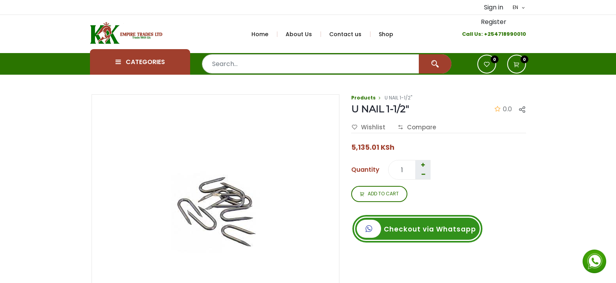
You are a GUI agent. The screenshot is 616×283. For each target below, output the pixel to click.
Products (363, 97)
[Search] (435, 64)
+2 (487, 34)
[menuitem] (264, 34)
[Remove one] (423, 174)
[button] (516, 64)
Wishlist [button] (368, 127)
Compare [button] (417, 127)
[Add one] (422, 165)
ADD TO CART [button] (379, 194)
